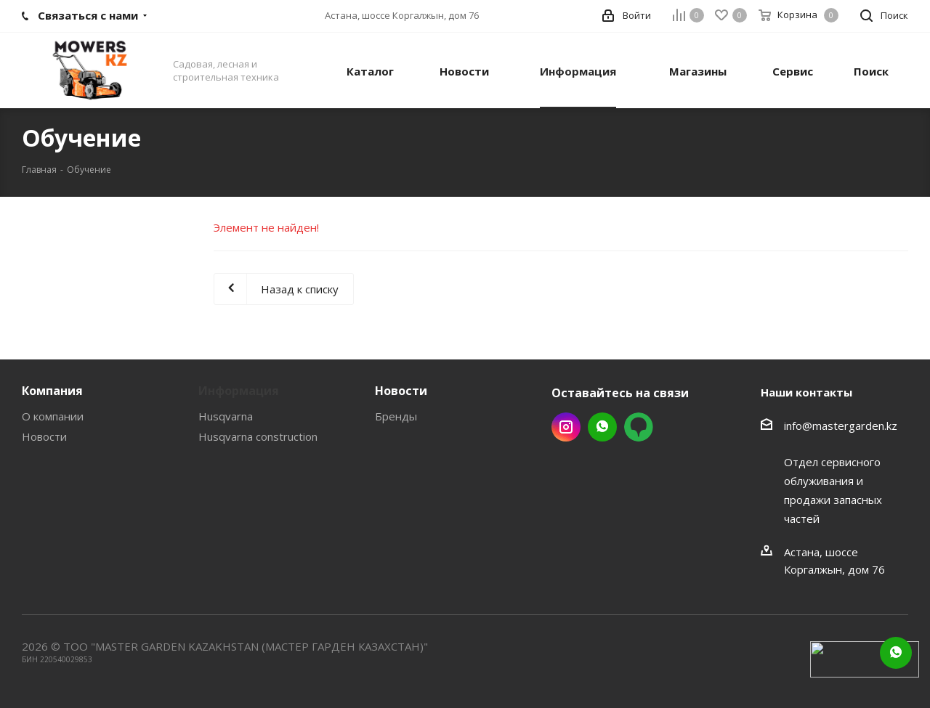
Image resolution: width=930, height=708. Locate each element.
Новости (44, 436)
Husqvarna (225, 416)
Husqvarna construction (258, 436)
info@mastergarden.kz (840, 425)
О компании (53, 416)
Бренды (396, 416)
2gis (638, 427)
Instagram (566, 427)
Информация (238, 391)
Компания (52, 391)
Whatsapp (602, 427)
